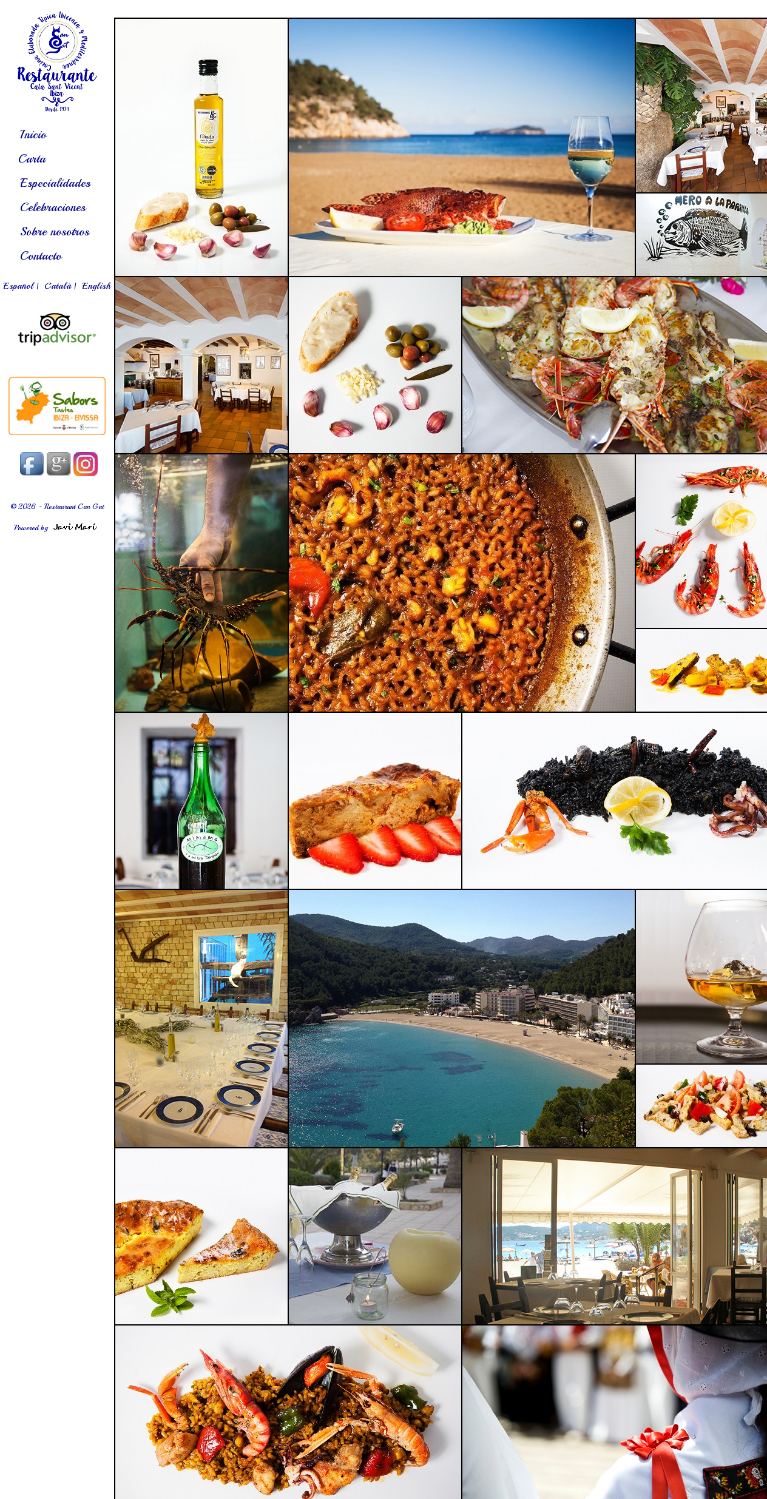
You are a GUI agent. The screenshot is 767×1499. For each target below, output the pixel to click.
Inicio (33, 134)
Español (18, 286)
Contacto (40, 255)
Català (57, 286)
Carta (32, 158)
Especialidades (55, 182)
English (96, 286)
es (57, 61)
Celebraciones (53, 207)
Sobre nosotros (54, 231)
